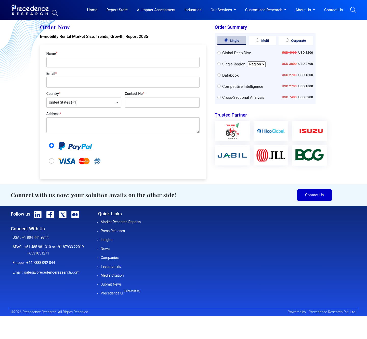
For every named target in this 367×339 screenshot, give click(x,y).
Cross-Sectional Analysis (243, 97)
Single (232, 40)
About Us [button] (303, 10)
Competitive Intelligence (242, 86)
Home (92, 10)
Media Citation (112, 275)
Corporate (296, 40)
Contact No (135, 94)
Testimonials (111, 266)
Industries (193, 10)
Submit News (111, 284)
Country (53, 94)
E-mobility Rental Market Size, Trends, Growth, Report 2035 (94, 36)
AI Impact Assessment (156, 10)
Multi (262, 40)
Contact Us (333, 10)
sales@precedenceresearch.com (52, 272)
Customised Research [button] (264, 10)
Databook (230, 75)
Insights (107, 240)
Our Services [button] (222, 10)
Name (51, 53)
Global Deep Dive (236, 53)
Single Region (244, 64)
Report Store (117, 10)
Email (51, 74)
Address (53, 114)
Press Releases (113, 231)
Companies (110, 258)
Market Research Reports (121, 222)
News (105, 249)
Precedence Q (120, 293)
